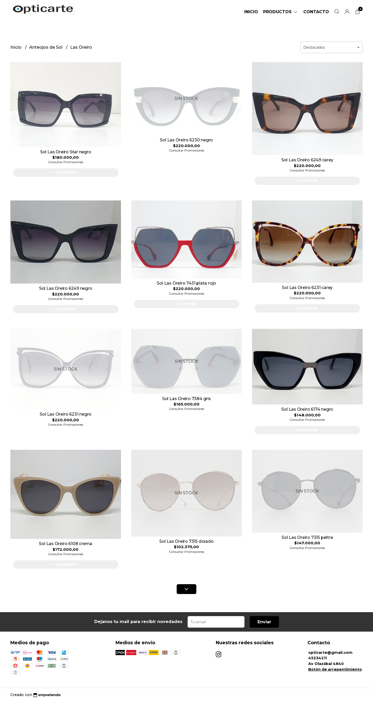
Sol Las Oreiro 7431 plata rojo (186, 283)
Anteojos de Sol (46, 47)
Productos (280, 11)
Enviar (264, 621)
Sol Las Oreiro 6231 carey (307, 287)
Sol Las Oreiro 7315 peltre (307, 537)
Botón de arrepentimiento (335, 669)
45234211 (317, 658)
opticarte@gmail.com (330, 652)
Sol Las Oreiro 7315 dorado (186, 541)
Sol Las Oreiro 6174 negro (307, 409)
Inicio (251, 11)
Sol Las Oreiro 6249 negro (65, 288)
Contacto (316, 11)
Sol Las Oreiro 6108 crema (65, 543)
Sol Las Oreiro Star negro (65, 151)
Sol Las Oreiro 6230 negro (186, 139)
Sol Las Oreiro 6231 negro (65, 414)
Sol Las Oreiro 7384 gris (186, 398)
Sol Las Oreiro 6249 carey (307, 159)
